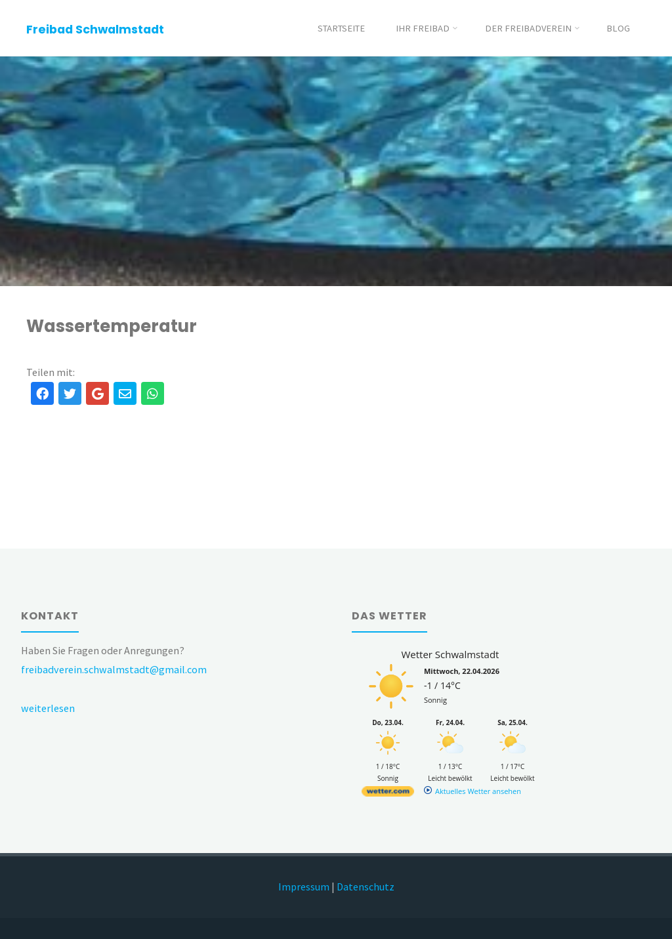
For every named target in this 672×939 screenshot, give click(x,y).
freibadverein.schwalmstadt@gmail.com (114, 669)
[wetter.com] (388, 794)
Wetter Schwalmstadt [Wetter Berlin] (450, 654)
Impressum (303, 886)
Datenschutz (365, 886)
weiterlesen (48, 708)
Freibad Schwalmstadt (95, 29)
